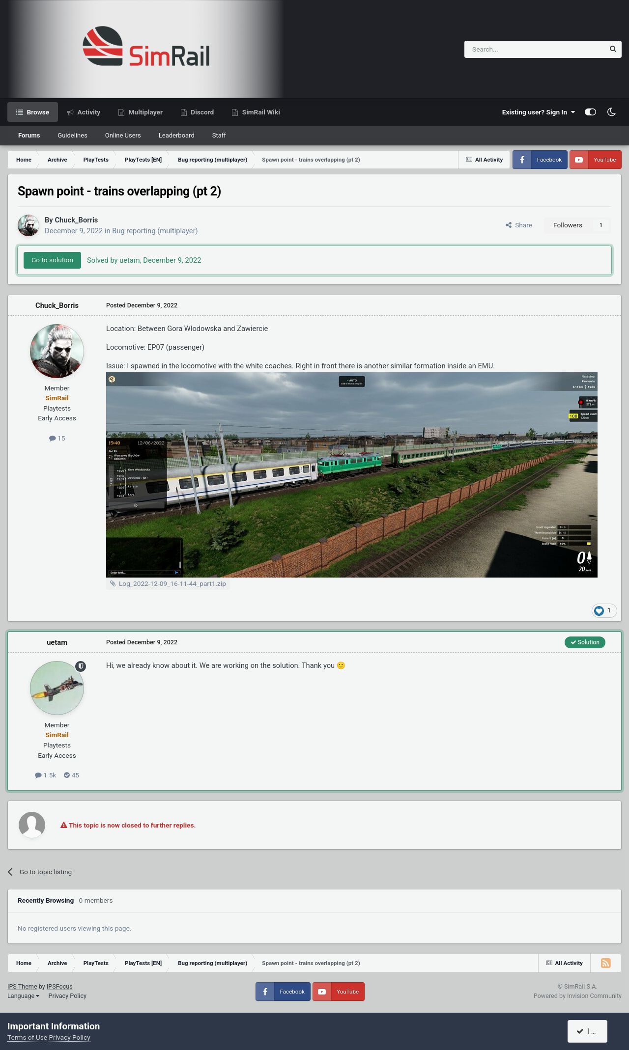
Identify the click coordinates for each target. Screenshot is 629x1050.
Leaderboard (177, 135)
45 (71, 775)
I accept (593, 1031)
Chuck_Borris (76, 220)
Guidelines (72, 135)
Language (23, 995)
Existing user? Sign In (538, 112)
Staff (219, 135)
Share (519, 225)
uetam (57, 642)
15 (57, 438)
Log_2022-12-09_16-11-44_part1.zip (172, 583)
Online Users (123, 135)
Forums (29, 135)
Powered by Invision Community (578, 995)
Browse (37, 112)
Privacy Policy (67, 995)
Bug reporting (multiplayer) (155, 230)
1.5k (45, 775)
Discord (201, 112)
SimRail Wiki (260, 112)
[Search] (510, 49)
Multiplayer (145, 112)
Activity (88, 112)
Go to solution (52, 260)
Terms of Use (27, 1037)
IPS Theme (22, 986)
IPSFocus (60, 986)
